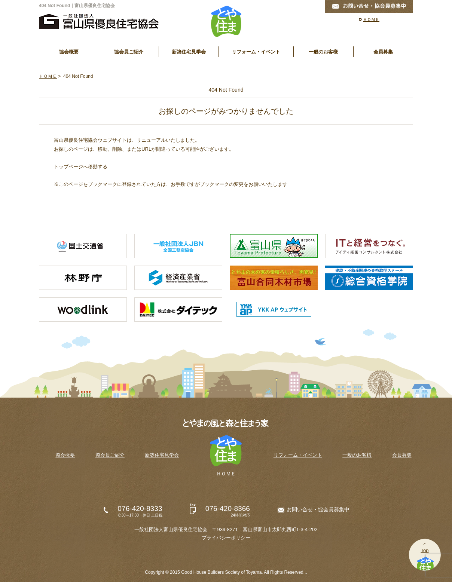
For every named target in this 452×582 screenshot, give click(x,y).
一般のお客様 (323, 52)
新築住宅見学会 (189, 52)
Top (424, 550)
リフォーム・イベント (256, 52)
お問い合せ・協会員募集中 (318, 509)
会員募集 (383, 52)
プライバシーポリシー (226, 537)
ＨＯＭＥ (371, 19)
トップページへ (71, 166)
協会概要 (69, 52)
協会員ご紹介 (128, 52)
